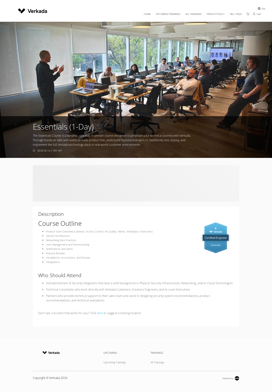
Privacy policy (216, 14)
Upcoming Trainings (168, 14)
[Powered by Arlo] (231, 378)
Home (147, 14)
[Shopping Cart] (247, 13)
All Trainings (193, 14)
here (100, 313)
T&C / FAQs (236, 14)
